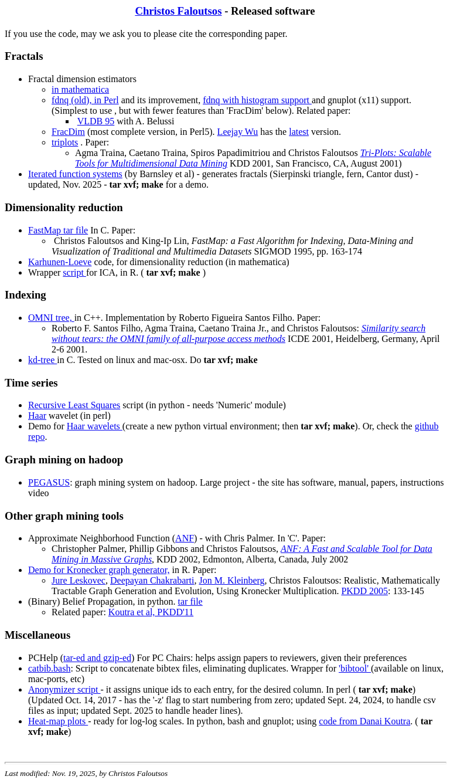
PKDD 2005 (364, 591)
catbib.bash (49, 668)
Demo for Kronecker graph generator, (98, 570)
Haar (37, 416)
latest (299, 132)
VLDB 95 (96, 121)
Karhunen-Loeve (59, 262)
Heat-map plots (58, 721)
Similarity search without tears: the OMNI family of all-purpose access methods (238, 333)
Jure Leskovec (78, 580)
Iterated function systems (75, 174)
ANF (184, 538)
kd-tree (42, 360)
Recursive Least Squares (74, 405)
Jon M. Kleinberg (231, 580)
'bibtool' (355, 668)
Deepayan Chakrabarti (152, 580)
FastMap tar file (58, 230)
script (74, 272)
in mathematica (80, 89)
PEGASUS (49, 482)
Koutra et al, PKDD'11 (150, 612)
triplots (65, 142)
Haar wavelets (94, 426)
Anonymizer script (64, 689)
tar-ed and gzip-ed (97, 658)
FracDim (68, 132)
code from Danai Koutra (364, 721)
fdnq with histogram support (257, 100)
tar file (190, 601)
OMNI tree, (51, 318)
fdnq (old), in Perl (85, 100)
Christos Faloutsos (178, 11)
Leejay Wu (237, 132)
